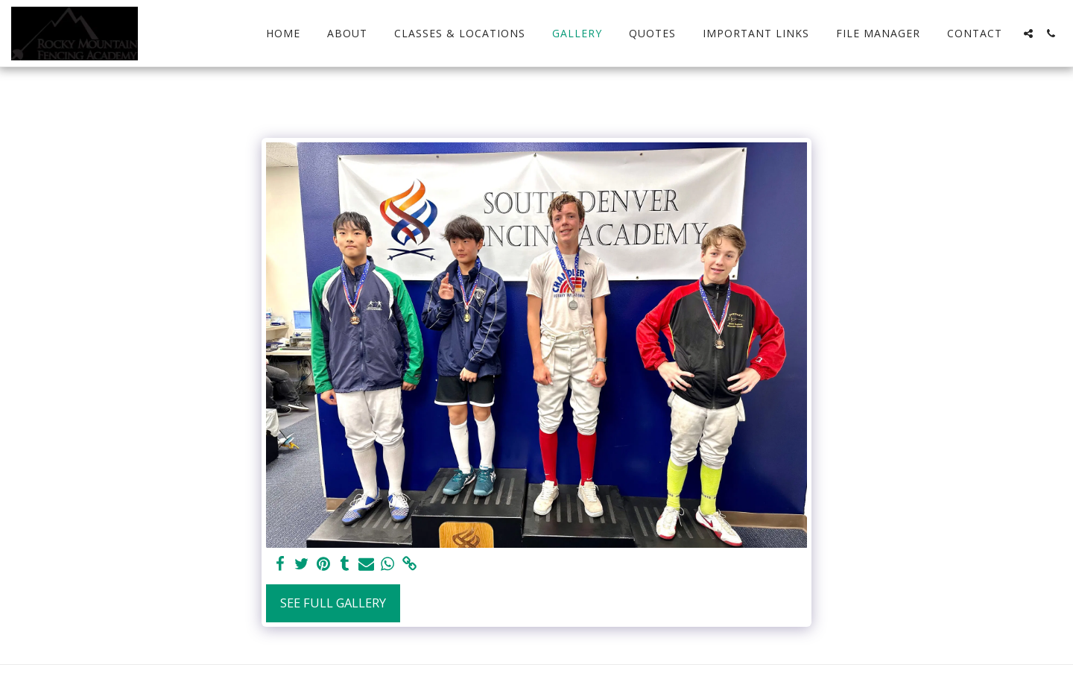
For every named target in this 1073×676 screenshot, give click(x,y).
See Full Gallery (333, 602)
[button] (1028, 33)
